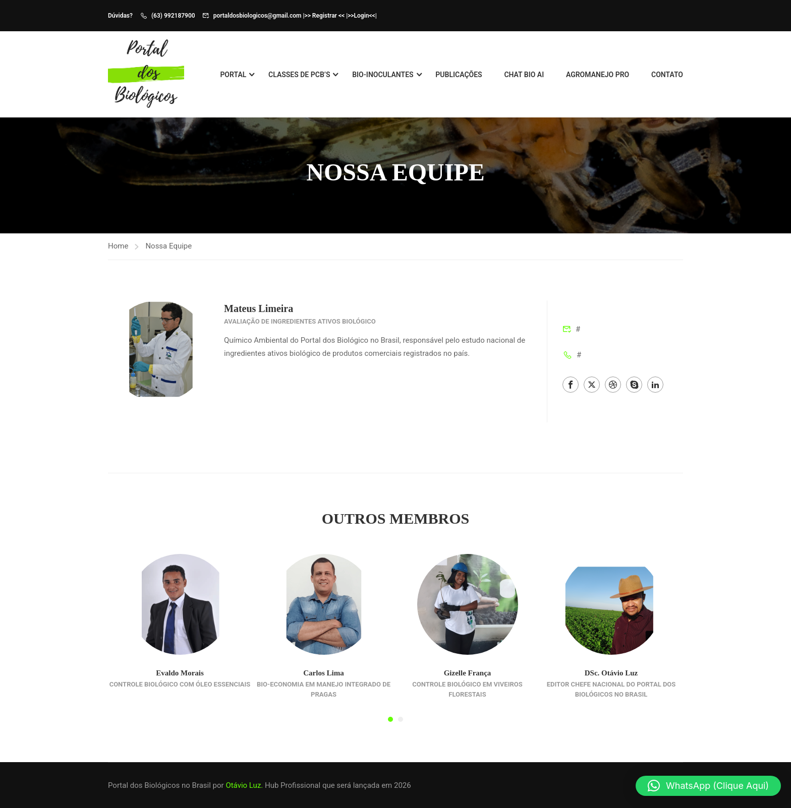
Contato (667, 75)
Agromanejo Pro (597, 75)
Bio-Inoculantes (382, 75)
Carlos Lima (323, 680)
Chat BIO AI (524, 75)
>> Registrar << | (326, 15)
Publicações (458, 75)
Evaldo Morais (180, 680)
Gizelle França (467, 680)
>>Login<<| (362, 15)
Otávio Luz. (244, 785)
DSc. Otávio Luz (611, 680)
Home (118, 253)
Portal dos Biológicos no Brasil (159, 785)
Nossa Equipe (168, 253)
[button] (390, 726)
